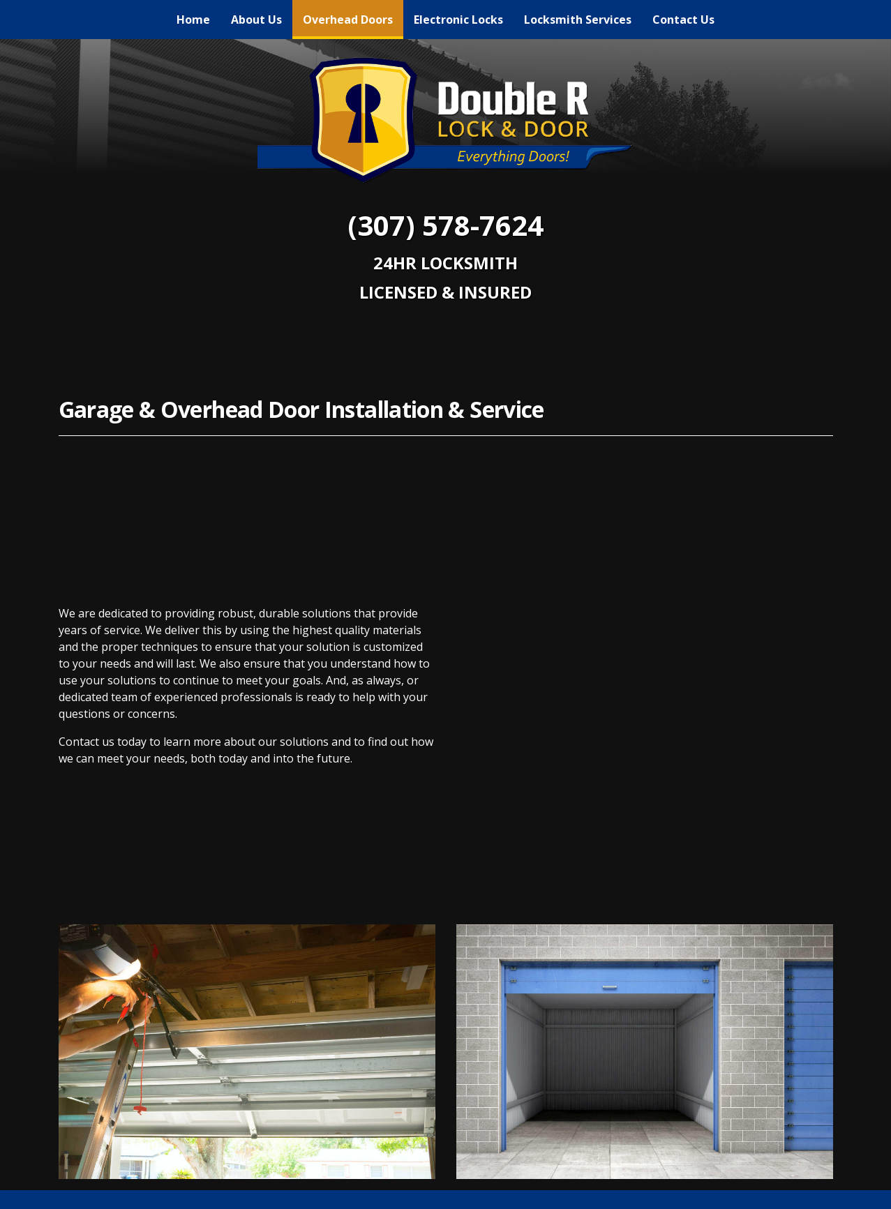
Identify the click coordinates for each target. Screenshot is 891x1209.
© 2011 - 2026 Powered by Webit (148, 1190)
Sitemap (610, 1191)
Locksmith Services (577, 19)
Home (193, 19)
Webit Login (794, 1191)
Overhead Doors (353, 16)
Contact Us (683, 19)
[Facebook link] (446, 1024)
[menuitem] (193, 19)
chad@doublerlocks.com (446, 1108)
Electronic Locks (458, 19)
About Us (256, 19)
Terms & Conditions (698, 1191)
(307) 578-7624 (445, 225)
